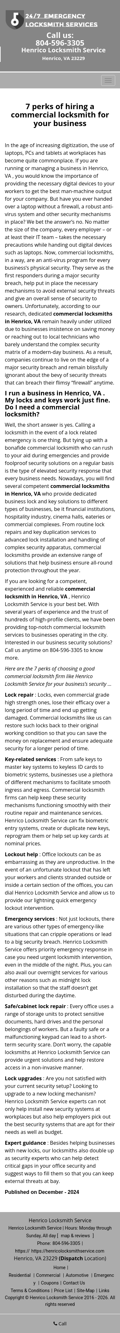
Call (60, 1323)
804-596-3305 (60, 42)
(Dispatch (71, 1258)
